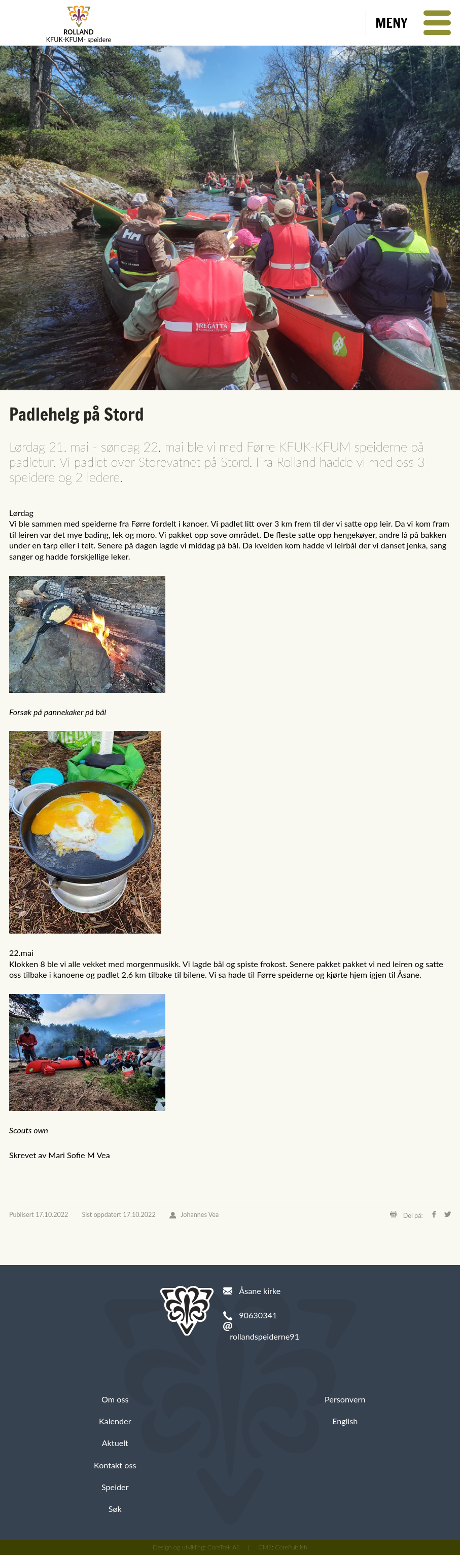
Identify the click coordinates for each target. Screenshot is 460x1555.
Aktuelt (115, 1443)
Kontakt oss (115, 1465)
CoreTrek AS (223, 1547)
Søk (115, 1508)
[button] (413, 23)
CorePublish (291, 1547)
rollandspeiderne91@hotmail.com (290, 1336)
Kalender (115, 1421)
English (345, 1421)
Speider (115, 1487)
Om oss (114, 1399)
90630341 (258, 1315)
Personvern (345, 1399)
